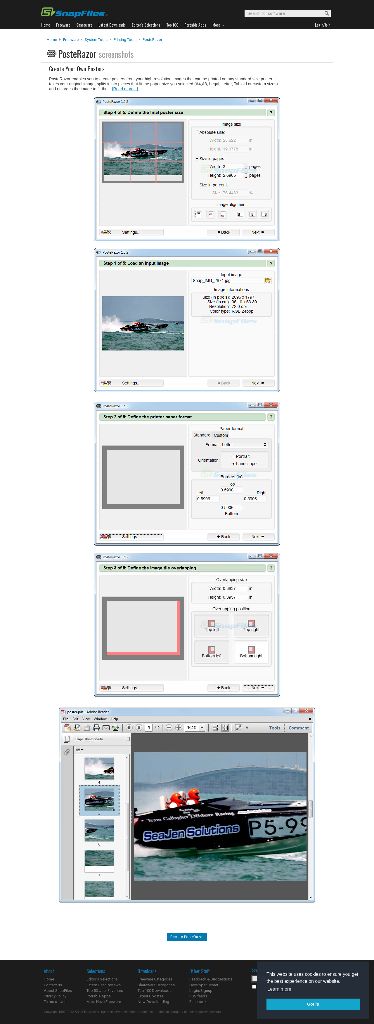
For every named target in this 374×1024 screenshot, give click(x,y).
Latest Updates (151, 996)
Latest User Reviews (103, 985)
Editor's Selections (102, 979)
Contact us (53, 985)
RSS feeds (198, 996)
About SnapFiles (58, 990)
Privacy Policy (55, 996)
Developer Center (203, 985)
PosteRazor (152, 39)
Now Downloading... (155, 1001)
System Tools (96, 39)
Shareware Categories (156, 985)
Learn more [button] (279, 989)
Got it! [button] (313, 1004)
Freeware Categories (155, 979)
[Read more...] (125, 88)
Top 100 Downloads (155, 990)
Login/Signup (200, 990)
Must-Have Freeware (103, 1001)
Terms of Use (55, 1001)
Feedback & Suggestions (210, 979)
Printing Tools (125, 39)
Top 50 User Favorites (104, 990)
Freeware (71, 39)
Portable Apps (98, 996)
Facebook (198, 1001)
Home (52, 39)
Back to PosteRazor (187, 937)
